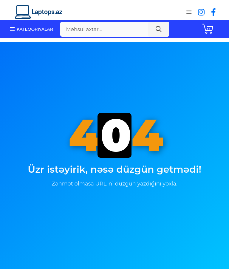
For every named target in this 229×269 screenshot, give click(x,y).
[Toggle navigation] (189, 12)
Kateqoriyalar (31, 29)
